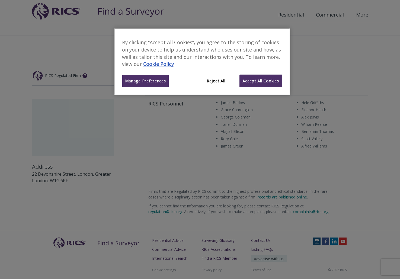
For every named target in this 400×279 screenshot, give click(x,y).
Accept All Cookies (260, 81)
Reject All (216, 81)
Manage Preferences (145, 81)
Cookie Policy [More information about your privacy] (158, 64)
